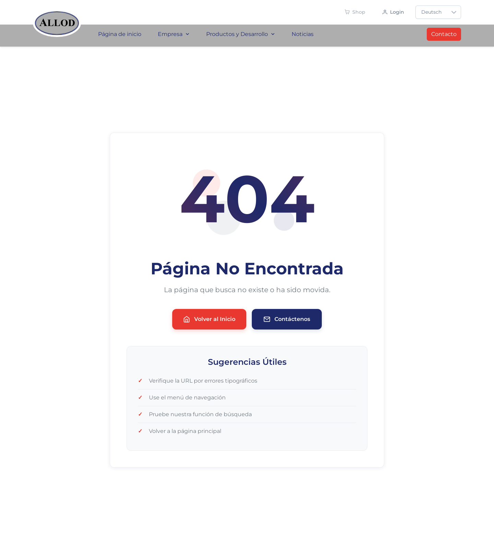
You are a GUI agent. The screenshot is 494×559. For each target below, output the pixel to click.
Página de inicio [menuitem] (119, 34)
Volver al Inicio (209, 319)
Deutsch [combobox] (431, 12)
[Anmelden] (393, 12)
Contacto (444, 34)
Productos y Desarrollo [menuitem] (240, 34)
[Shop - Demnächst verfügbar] (355, 12)
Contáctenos (286, 319)
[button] (454, 12)
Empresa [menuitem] (174, 34)
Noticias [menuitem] (303, 34)
